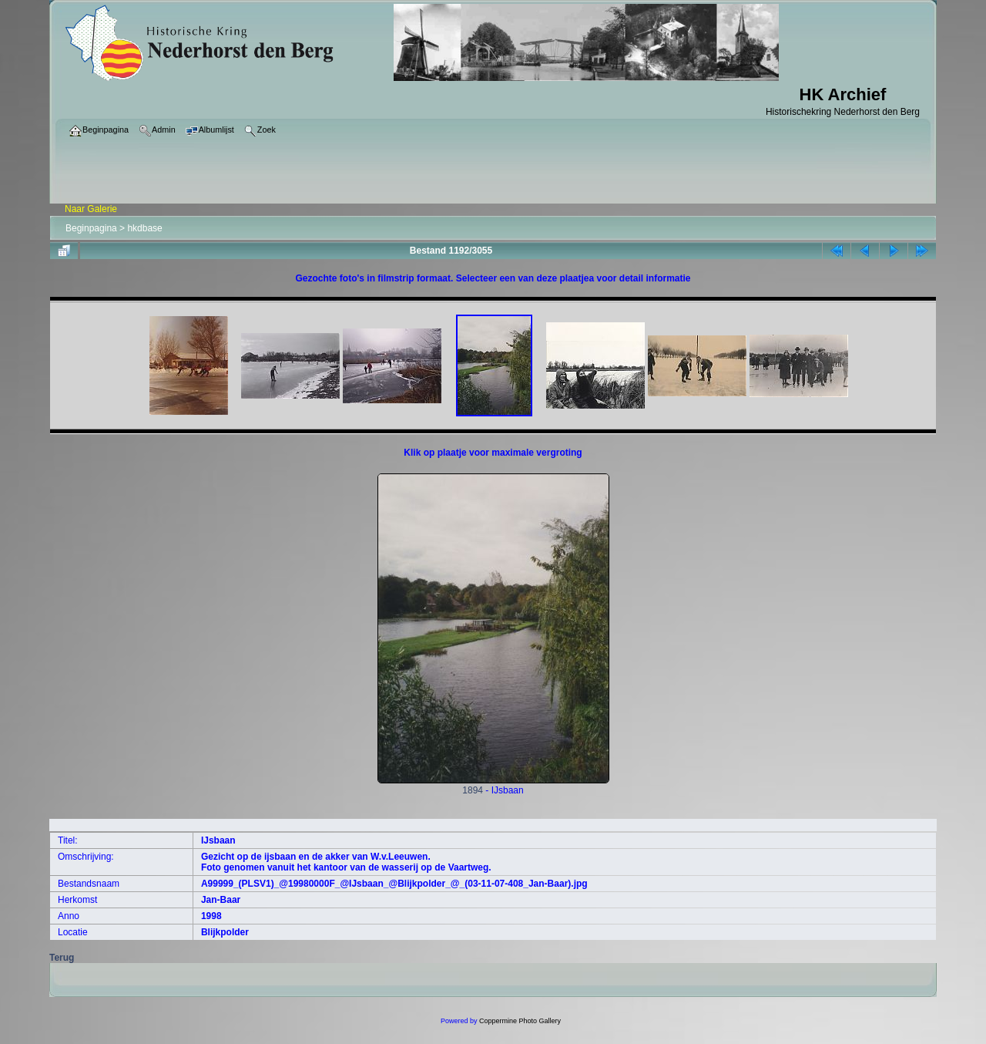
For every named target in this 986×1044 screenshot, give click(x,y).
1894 (493, 786)
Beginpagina (91, 228)
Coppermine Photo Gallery (520, 1021)
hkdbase (144, 228)
